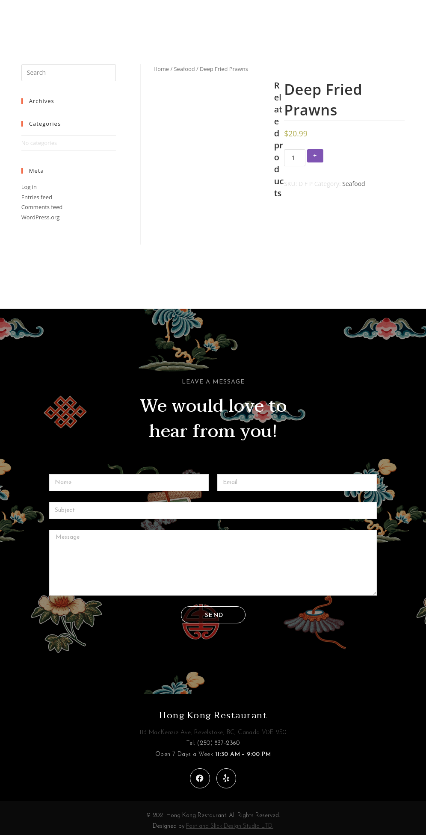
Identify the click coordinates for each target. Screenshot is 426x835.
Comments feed (41, 207)
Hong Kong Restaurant (213, 710)
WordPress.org (40, 217)
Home (161, 69)
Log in (29, 187)
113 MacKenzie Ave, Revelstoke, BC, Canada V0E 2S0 (213, 727)
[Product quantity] (294, 157)
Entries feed (36, 197)
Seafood (184, 69)
